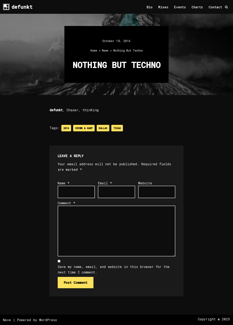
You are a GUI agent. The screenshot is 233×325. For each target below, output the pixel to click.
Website (145, 183)
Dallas (103, 128)
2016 (66, 128)
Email (105, 183)
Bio (150, 7)
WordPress (48, 320)
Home (93, 50)
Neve (7, 320)
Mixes (163, 7)
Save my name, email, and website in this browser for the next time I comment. (114, 269)
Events (180, 7)
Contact (215, 7)
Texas (117, 128)
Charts (197, 7)
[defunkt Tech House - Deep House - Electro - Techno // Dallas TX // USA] (18, 7)
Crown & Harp (84, 128)
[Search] (226, 7)
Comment (66, 203)
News (105, 50)
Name (63, 183)
